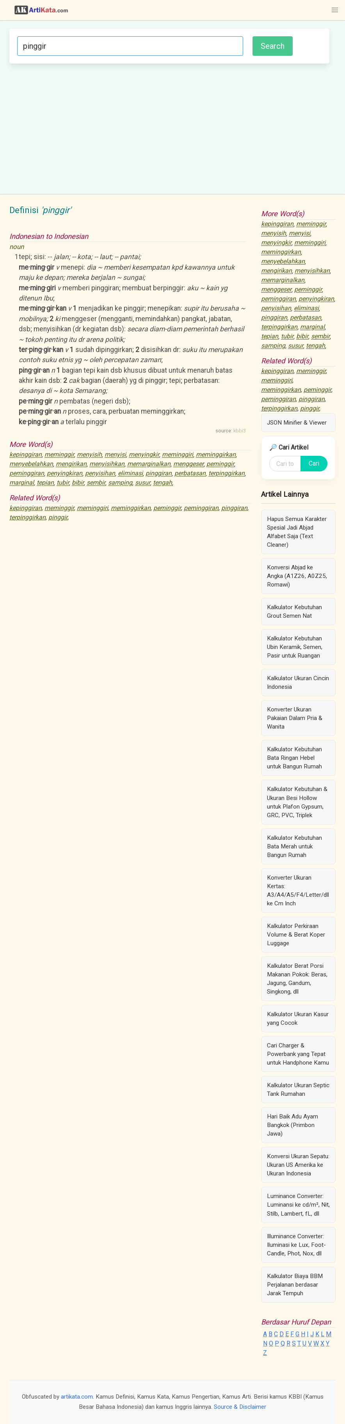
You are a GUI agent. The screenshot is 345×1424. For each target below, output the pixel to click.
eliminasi (130, 473)
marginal (21, 483)
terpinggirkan (226, 473)
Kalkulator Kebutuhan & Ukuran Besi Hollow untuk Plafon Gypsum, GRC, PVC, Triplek (297, 802)
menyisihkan (106, 464)
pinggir (58, 517)
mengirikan (71, 464)
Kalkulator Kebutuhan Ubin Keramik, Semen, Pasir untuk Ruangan (294, 647)
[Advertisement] (169, 127)
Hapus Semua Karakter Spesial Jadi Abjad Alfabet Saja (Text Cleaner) (297, 532)
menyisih (89, 455)
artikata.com (77, 1396)
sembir (96, 483)
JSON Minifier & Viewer (297, 422)
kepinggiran (25, 455)
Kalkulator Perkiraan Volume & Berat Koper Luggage (296, 935)
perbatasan (190, 473)
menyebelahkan (31, 464)
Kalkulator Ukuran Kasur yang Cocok (298, 1018)
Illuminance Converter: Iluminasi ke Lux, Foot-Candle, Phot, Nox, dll (296, 1245)
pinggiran (159, 473)
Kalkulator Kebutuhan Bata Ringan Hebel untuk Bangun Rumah (294, 758)
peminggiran (26, 473)
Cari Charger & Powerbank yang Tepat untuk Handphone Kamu (298, 1054)
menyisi (115, 455)
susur (142, 483)
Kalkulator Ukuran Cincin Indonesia (298, 682)
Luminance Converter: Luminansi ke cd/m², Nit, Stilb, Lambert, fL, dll (298, 1205)
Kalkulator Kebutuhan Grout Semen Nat (294, 611)
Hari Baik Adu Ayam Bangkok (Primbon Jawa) (292, 1125)
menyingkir (144, 455)
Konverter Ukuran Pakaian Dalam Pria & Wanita (294, 718)
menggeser (188, 464)
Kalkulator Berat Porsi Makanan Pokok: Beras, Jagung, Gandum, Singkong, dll (297, 978)
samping (120, 483)
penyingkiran (64, 473)
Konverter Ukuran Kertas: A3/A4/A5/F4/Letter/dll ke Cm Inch (298, 890)
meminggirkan (216, 455)
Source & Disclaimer (240, 1406)
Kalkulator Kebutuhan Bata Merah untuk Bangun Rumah (294, 846)
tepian (45, 483)
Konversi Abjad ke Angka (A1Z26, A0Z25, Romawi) (297, 576)
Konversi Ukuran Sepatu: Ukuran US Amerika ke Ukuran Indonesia (298, 1165)
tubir (63, 483)
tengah (162, 483)
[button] (335, 10)
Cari (314, 463)
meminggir (59, 455)
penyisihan (100, 473)
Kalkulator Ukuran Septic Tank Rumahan (298, 1089)
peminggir (220, 464)
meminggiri (177, 455)
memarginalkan (149, 464)
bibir (78, 483)
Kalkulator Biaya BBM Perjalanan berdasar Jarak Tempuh (295, 1285)
